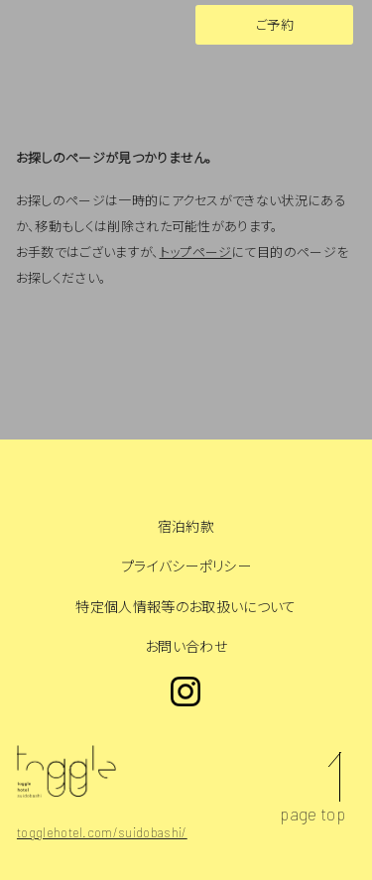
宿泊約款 (186, 526)
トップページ (196, 252)
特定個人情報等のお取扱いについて (185, 606)
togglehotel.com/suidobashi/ (102, 832)
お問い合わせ (186, 646)
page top (312, 813)
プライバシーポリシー (186, 566)
